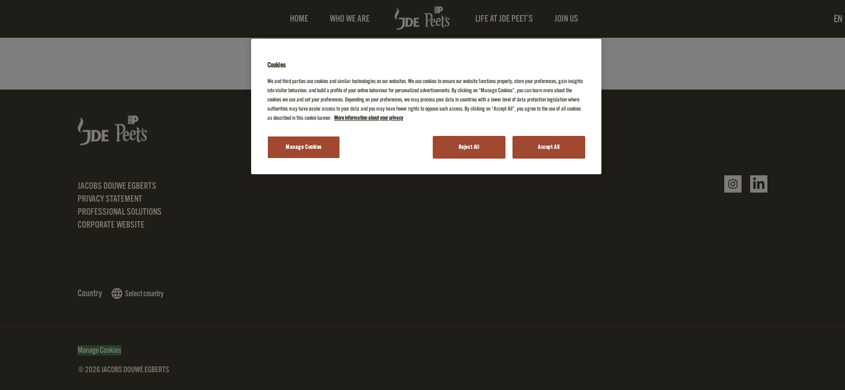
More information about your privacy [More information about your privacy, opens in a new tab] (368, 118)
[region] (426, 106)
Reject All (469, 147)
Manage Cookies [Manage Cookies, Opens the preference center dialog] (304, 147)
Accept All (549, 147)
